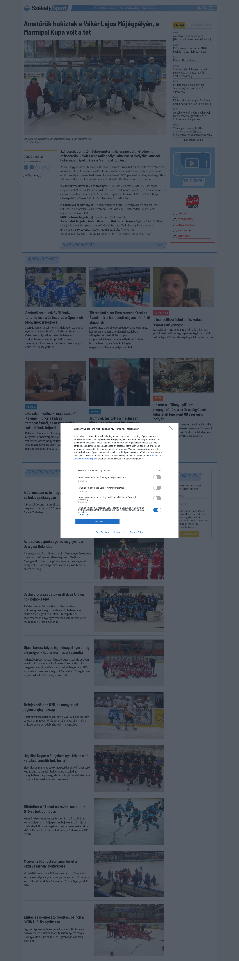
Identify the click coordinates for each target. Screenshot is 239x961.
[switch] (157, 477)
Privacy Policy (136, 532)
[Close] (172, 429)
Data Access (119, 532)
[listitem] (119, 470)
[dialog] (119, 480)
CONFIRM (97, 521)
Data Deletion (102, 532)
